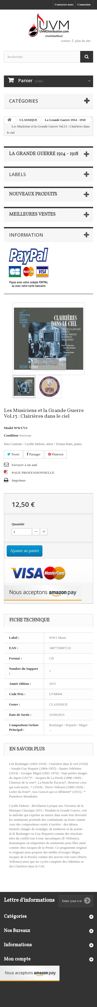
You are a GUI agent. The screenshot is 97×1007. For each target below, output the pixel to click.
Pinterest (56, 454)
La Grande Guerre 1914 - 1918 (65, 120)
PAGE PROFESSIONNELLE (33, 473)
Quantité (18, 524)
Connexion (84, 4)
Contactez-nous (64, 4)
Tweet (13, 454)
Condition (11, 435)
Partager (34, 454)
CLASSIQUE (28, 120)
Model (8, 428)
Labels (17, 174)
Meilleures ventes (32, 214)
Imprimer (19, 480)
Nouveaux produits (33, 194)
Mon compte (17, 959)
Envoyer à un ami (24, 465)
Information (26, 235)
